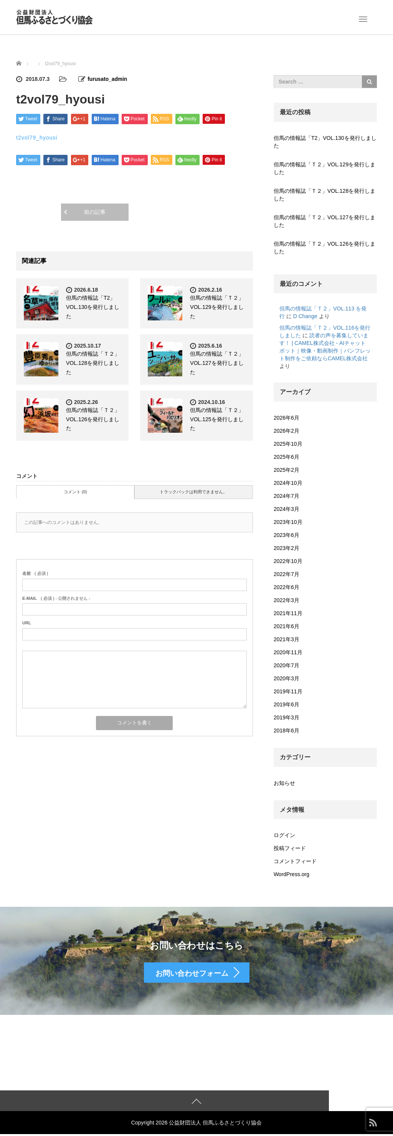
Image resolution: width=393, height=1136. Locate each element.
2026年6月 (286, 418)
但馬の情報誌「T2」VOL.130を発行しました (92, 306)
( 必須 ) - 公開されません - (56, 598)
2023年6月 (286, 535)
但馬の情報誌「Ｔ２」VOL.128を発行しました (93, 362)
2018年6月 (286, 730)
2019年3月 (286, 717)
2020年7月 (286, 665)
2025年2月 (286, 470)
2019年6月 (286, 704)
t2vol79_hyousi (36, 137)
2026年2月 (286, 431)
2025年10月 (288, 444)
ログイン (284, 835)
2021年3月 (286, 639)
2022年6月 (286, 587)
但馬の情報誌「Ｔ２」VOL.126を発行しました (93, 419)
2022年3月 (286, 600)
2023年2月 (286, 548)
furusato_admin (108, 79)
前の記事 (95, 211)
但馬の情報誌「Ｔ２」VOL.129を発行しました (217, 306)
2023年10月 (288, 522)
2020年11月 (288, 652)
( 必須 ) (35, 573)
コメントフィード (295, 861)
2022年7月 (286, 574)
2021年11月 (288, 613)
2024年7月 (286, 496)
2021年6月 (286, 626)
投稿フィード (290, 848)
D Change (305, 316)
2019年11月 (288, 691)
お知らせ (284, 783)
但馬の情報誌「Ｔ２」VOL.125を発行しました (217, 419)
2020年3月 (286, 678)
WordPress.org (291, 874)
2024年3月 (286, 509)
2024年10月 (288, 483)
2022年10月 (288, 561)
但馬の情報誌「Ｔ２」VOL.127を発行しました (217, 362)
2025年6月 (286, 457)
